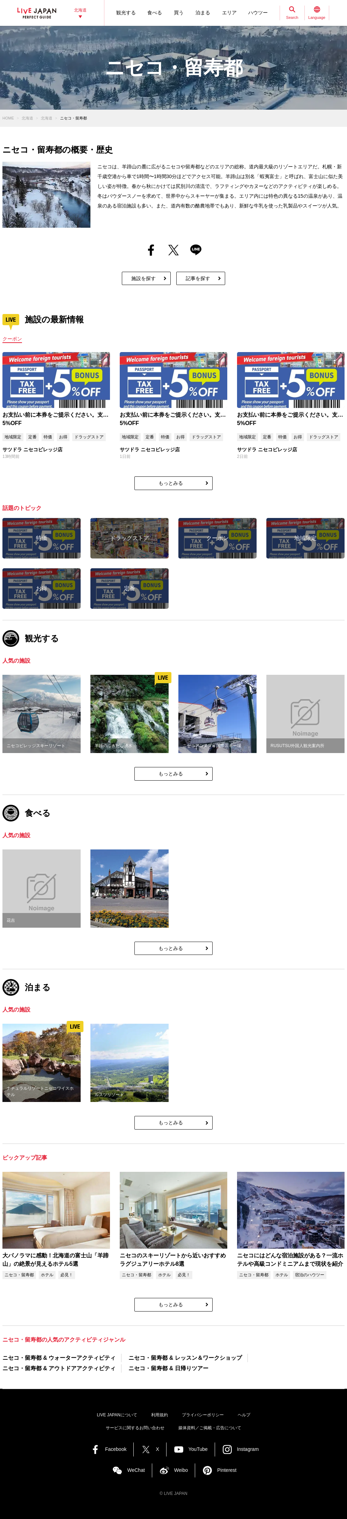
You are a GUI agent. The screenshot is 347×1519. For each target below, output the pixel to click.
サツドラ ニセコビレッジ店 (32, 449)
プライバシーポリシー (203, 1414)
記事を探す (198, 278)
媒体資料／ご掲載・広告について (209, 1427)
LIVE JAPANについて (117, 1414)
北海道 (27, 118)
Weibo (181, 1470)
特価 (48, 436)
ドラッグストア (89, 436)
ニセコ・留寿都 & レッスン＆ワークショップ (185, 1358)
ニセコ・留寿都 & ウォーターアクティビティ (59, 1358)
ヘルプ (244, 1414)
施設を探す (143, 278)
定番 (32, 436)
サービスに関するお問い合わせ (135, 1427)
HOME (8, 118)
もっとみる (170, 483)
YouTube (198, 1449)
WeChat (136, 1470)
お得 (63, 436)
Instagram (248, 1449)
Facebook (115, 1449)
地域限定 (13, 436)
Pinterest (226, 1470)
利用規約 (159, 1414)
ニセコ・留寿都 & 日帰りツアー (168, 1368)
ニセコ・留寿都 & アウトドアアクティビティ (59, 1368)
